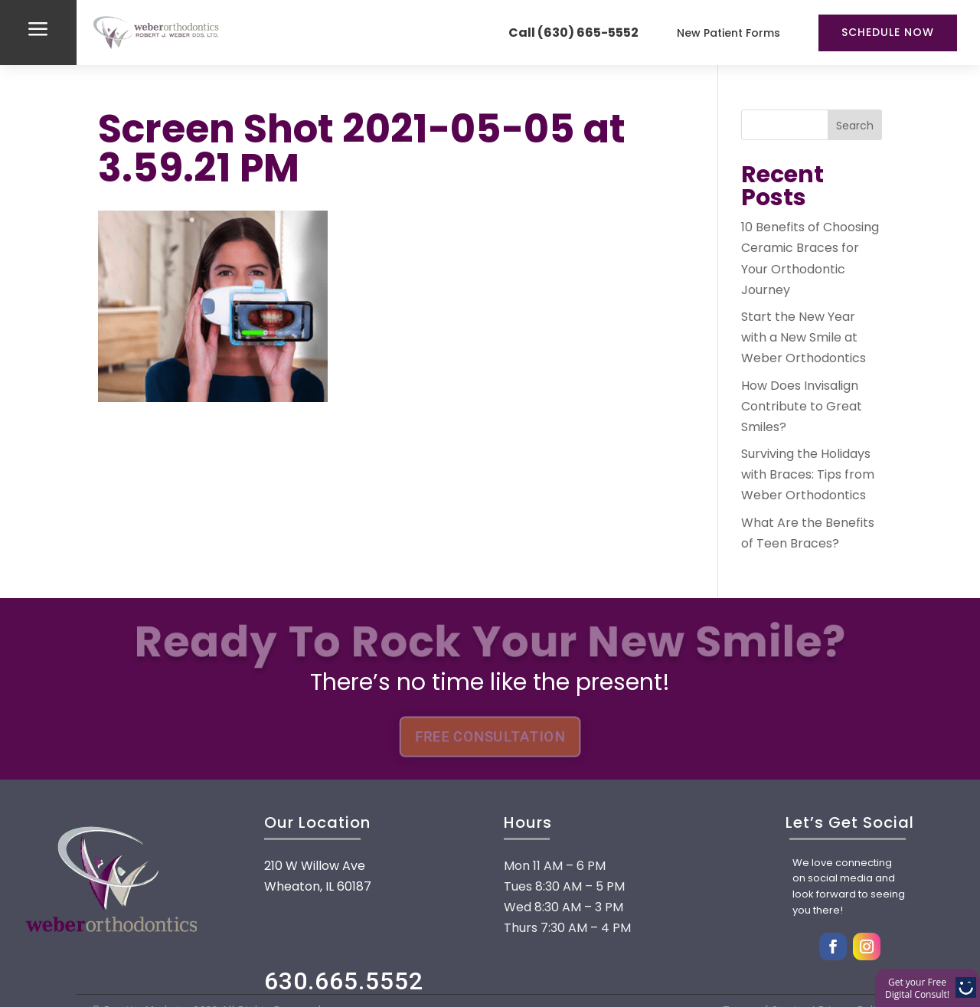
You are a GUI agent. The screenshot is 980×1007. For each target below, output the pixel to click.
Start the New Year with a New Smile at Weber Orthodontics (803, 337)
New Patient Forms (728, 33)
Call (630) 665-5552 (573, 32)
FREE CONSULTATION (490, 736)
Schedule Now (887, 32)
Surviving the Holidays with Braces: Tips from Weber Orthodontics (807, 474)
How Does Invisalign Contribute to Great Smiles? (801, 406)
